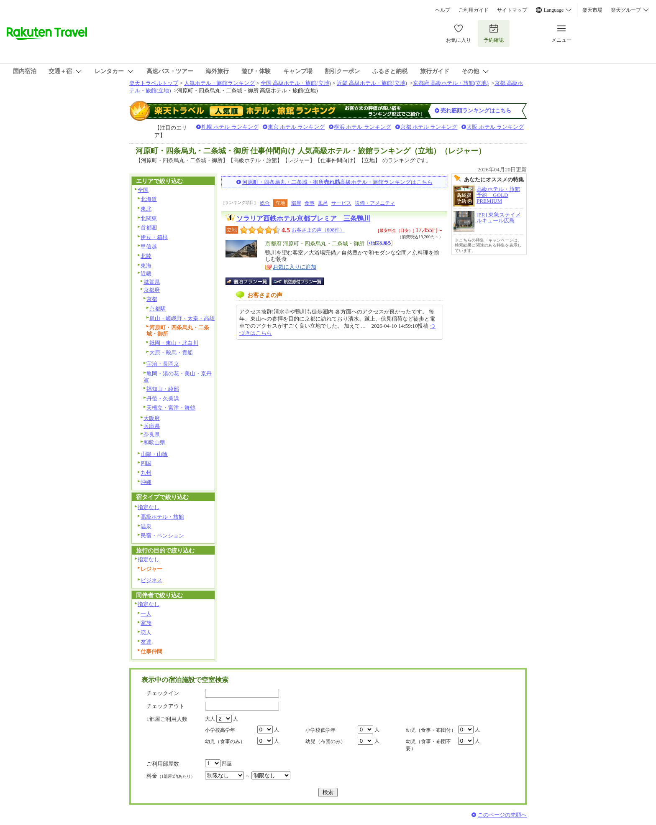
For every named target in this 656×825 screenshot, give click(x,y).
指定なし (148, 507)
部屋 (296, 203)
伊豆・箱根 (154, 237)
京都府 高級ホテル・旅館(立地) (451, 83)
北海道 (149, 199)
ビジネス (151, 580)
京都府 (152, 290)
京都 (151, 299)
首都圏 (149, 227)
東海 (146, 265)
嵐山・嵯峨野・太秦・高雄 (182, 318)
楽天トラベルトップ (153, 83)
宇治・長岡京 (162, 364)
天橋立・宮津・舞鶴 (170, 408)
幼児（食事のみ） (225, 741)
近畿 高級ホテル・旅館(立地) (372, 83)
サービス (341, 203)
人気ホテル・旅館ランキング (219, 83)
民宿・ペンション (162, 535)
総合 (265, 203)
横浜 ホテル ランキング (362, 127)
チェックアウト (165, 706)
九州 (146, 473)
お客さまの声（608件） (318, 230)
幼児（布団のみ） (325, 741)
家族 (146, 623)
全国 (143, 190)
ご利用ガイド (474, 10)
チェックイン (162, 693)
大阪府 (152, 418)
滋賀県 (152, 282)
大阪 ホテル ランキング (495, 127)
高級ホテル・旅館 (162, 517)
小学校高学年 (220, 730)
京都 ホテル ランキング (429, 127)
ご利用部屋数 (162, 764)
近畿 (146, 273)
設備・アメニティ (375, 203)
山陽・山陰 (154, 454)
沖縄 (146, 482)
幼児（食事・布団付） (431, 730)
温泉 (146, 526)
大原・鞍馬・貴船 (171, 352)
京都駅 (157, 309)
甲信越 (149, 246)
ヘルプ (442, 10)
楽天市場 (592, 10)
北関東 (149, 218)
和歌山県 (154, 442)
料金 (170, 776)
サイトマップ (512, 10)
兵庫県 (152, 426)
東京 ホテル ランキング (296, 127)
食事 (310, 203)
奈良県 (152, 434)
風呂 (323, 203)
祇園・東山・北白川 (173, 343)
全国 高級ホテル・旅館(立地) (296, 83)
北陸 (146, 256)
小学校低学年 (320, 730)
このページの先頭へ (502, 815)
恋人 (146, 632)
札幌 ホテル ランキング (230, 127)
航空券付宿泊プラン (298, 281)
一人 (146, 614)
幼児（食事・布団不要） (428, 744)
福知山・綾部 (162, 389)
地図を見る (379, 243)
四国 (146, 463)
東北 (146, 209)
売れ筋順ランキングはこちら (476, 110)
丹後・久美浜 (162, 398)
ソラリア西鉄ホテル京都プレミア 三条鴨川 (303, 218)
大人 (210, 719)
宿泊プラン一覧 (252, 281)
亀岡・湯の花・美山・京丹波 (178, 376)
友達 (146, 642)
